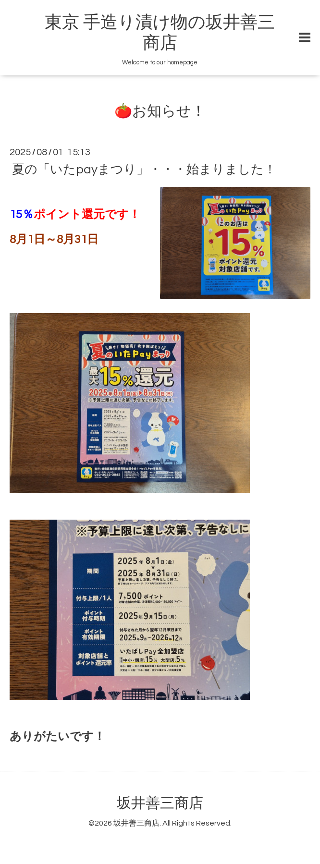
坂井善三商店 (160, 803)
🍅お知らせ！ (160, 111)
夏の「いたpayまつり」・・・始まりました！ (144, 169)
